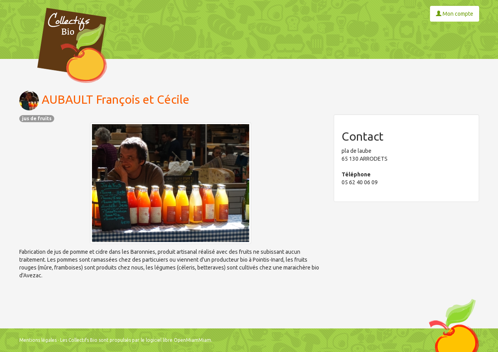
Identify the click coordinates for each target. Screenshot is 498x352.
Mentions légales (38, 340)
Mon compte (454, 14)
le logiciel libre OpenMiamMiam (176, 340)
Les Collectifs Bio (78, 340)
